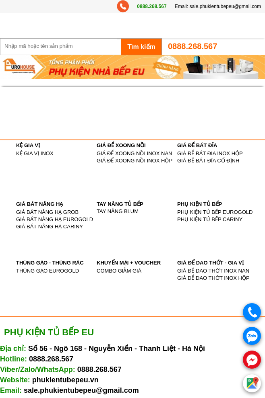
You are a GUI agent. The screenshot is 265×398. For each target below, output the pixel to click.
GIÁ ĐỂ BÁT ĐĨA (197, 145)
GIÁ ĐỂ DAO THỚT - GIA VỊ (210, 263)
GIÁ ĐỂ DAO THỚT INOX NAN (213, 271)
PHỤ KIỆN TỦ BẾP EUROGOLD (215, 212)
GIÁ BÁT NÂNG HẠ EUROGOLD (54, 219)
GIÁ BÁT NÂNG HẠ (39, 204)
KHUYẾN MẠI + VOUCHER (129, 263)
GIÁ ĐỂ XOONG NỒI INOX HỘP (134, 161)
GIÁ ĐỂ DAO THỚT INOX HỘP (213, 278)
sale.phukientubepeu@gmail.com (225, 6)
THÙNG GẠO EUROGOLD (47, 271)
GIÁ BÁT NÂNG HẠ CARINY (49, 227)
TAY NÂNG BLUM (118, 211)
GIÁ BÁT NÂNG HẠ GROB (47, 212)
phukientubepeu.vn (65, 380)
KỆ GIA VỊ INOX (35, 153)
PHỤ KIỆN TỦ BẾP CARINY (209, 219)
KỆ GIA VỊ (28, 145)
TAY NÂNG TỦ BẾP (120, 204)
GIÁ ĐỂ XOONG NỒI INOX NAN (134, 153)
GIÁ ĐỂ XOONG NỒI (121, 145)
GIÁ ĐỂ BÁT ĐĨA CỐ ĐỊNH (208, 161)
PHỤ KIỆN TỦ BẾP (199, 204)
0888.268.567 (151, 6)
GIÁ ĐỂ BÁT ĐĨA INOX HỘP (210, 153)
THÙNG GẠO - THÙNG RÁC (50, 263)
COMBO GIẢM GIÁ (119, 271)
